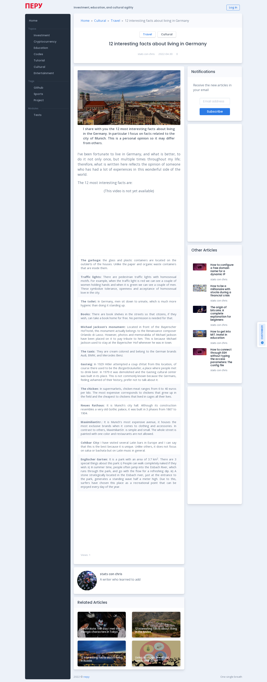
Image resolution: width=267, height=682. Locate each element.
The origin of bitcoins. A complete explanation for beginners (220, 313)
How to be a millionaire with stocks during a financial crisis (220, 290)
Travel (115, 20)
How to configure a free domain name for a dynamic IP (222, 269)
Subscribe (215, 111)
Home (85, 20)
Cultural (100, 20)
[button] (48, 16)
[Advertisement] (47, 145)
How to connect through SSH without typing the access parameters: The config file (221, 357)
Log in (233, 7)
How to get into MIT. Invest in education (220, 335)
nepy (86, 676)
